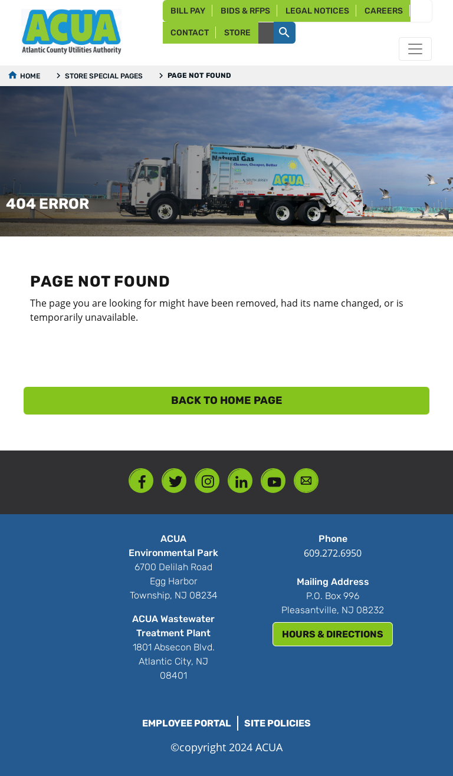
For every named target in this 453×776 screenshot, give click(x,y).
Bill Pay (187, 11)
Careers (384, 11)
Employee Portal (186, 723)
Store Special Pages (104, 76)
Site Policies (277, 723)
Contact (189, 33)
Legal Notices (317, 11)
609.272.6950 (333, 553)
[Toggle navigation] (415, 49)
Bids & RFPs (245, 11)
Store (237, 33)
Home (30, 76)
